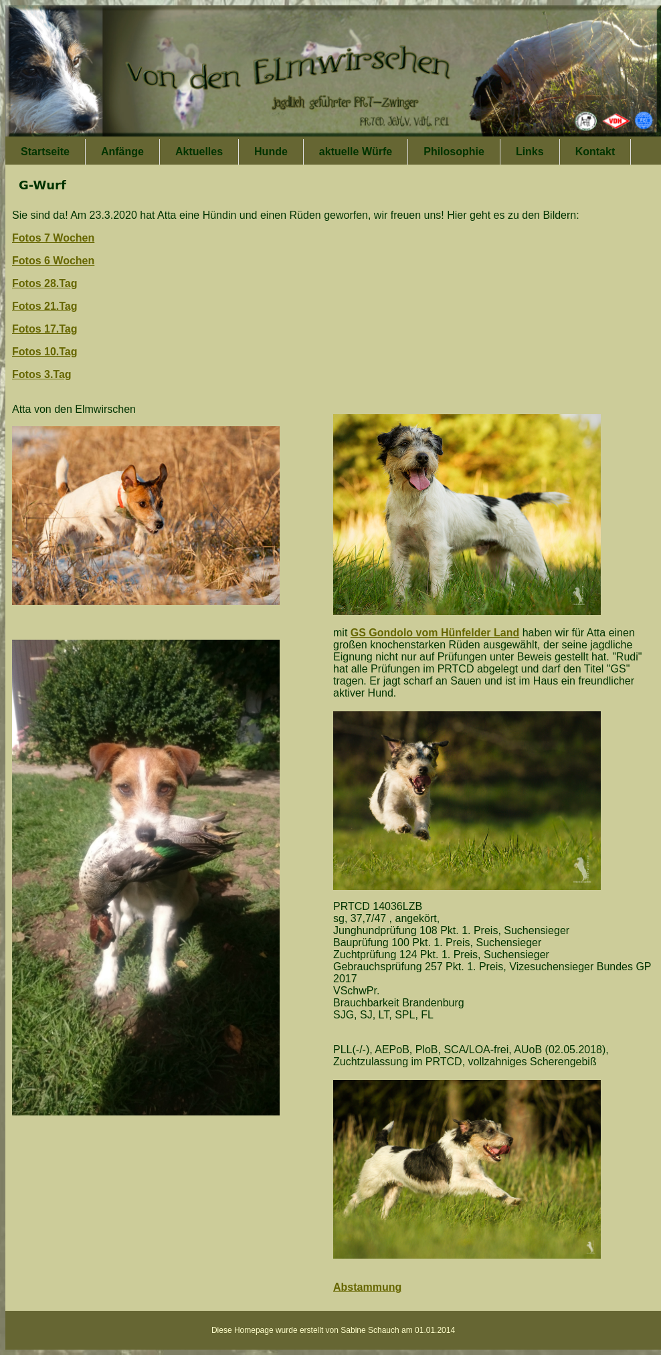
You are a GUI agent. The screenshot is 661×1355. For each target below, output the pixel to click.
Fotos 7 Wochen (53, 238)
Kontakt (595, 151)
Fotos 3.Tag (42, 374)
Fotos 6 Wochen (53, 260)
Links (530, 151)
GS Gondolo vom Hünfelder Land (435, 632)
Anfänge (122, 151)
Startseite (45, 151)
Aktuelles (199, 151)
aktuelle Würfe (355, 151)
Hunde (271, 151)
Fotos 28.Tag (45, 283)
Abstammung (367, 1287)
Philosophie (453, 151)
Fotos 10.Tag (45, 351)
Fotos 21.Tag (45, 306)
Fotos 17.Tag (45, 329)
